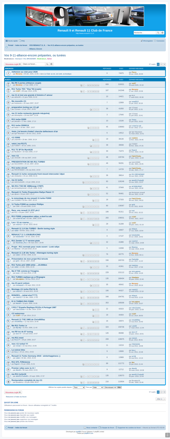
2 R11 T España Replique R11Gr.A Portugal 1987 (34, 307)
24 (98, 297)
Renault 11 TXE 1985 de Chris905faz (28, 319)
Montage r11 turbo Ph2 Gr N (24, 289)
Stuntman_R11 (21, 243)
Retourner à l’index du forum (16, 397)
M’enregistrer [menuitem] (148, 41)
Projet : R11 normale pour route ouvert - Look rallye (35, 247)
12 (98, 91)
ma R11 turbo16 (19, 374)
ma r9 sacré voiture (20, 283)
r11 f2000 (16, 137)
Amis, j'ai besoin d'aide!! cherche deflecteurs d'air (35, 131)
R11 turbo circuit (19, 168)
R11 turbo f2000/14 (20, 125)
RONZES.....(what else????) (24, 295)
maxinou (135, 265)
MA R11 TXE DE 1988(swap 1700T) (27, 186)
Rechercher (158, 32)
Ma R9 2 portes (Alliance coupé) (26, 83)
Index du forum (21, 427)
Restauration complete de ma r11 (27, 380)
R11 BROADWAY (29, 59)
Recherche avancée (162, 32)
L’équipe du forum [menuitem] (107, 427)
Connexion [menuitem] (160, 41)
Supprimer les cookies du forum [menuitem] (129, 427)
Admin (49, 59)
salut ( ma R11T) (19, 143)
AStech (134, 229)
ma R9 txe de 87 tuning (22, 332)
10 (93, 91)
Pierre (134, 72)
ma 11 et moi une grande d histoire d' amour (32, 95)
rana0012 (135, 101)
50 (88, 85)
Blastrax (17, 249)
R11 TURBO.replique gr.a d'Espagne (28, 277)
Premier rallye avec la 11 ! (23, 368)
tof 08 (134, 356)
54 (98, 85)
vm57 (134, 83)
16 (91, 219)
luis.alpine (20, 279)
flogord (134, 150)
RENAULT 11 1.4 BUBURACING (26, 234)
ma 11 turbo (17, 180)
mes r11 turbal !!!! (20, 344)
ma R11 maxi (18, 338)
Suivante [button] (164, 64)
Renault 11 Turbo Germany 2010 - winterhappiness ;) (36, 356)
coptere (135, 138)
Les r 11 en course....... (22, 222)
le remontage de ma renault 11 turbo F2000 (31, 198)
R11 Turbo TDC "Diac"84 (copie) (26, 89)
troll (133, 211)
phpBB (78, 431)
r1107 (18, 91)
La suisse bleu (18, 350)
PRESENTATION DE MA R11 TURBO (28, 162)
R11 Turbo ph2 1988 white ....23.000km (29, 265)
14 (93, 273)
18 (95, 219)
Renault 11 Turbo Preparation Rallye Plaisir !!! (33, 192)
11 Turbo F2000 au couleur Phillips (28, 204)
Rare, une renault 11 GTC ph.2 (25, 210)
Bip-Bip (18, 327)
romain (18, 346)
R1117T (17, 340)
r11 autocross (18, 313)
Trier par (94, 387)
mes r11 (15, 156)
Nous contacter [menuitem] (91, 427)
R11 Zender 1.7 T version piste (26, 241)
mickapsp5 (20, 285)
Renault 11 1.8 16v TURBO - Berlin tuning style (33, 228)
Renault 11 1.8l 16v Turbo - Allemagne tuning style (35, 253)
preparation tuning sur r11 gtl (25, 107)
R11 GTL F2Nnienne (21, 362)
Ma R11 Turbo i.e (19, 325)
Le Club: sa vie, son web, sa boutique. (58, 74)
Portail (10, 45)
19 (98, 219)
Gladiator (135, 277)
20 (91, 261)
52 (93, 85)
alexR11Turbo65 (138, 180)
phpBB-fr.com (88, 433)
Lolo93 (134, 326)
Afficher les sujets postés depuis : (66, 387)
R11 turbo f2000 (19, 119)
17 (93, 219)
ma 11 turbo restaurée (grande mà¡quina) (31, 113)
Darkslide (135, 259)
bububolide (20, 236)
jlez (133, 362)
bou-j (16, 352)
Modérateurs (41, 59)
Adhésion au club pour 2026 (25, 72)
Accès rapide (13, 41)
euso (17, 273)
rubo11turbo (20, 309)
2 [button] (161, 64)
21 (93, 261)
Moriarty (19, 74)
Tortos (134, 120)
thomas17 (19, 59)
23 (98, 261)
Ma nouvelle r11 (19, 101)
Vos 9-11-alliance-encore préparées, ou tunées (35, 55)
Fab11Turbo (136, 156)
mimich (134, 338)
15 (88, 219)
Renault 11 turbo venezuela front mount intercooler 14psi (38, 174)
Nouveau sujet (12, 64)
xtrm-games (136, 271)
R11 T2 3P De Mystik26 (22, 150)
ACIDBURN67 (137, 186)
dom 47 (18, 334)
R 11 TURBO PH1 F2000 (23, 301)
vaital (16, 230)
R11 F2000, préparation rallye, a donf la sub (32, 216)
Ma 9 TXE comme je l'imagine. (25, 271)
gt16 (133, 205)
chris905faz (18, 321)
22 (95, 261)
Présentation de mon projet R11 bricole (30, 259)
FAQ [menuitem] (23, 41)
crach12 (19, 224)
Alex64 (18, 303)
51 (91, 85)
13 (91, 273)
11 (95, 91)
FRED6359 (136, 344)
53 (95, 85)
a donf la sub (136, 126)
